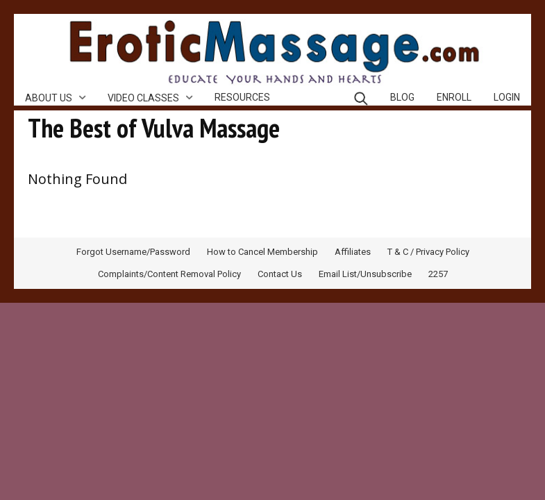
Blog (402, 97)
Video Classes (143, 97)
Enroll (454, 97)
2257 (438, 274)
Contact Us (280, 274)
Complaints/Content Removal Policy (169, 274)
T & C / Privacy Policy (428, 252)
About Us (48, 97)
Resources (242, 97)
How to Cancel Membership (262, 252)
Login (507, 97)
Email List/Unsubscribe (365, 274)
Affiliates (353, 252)
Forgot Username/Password (133, 252)
